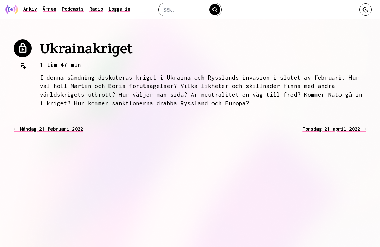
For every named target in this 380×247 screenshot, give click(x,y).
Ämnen (49, 9)
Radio (96, 9)
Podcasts (73, 9)
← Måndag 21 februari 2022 (48, 129)
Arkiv (30, 9)
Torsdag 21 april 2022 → (334, 129)
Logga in (119, 9)
